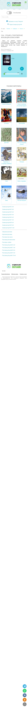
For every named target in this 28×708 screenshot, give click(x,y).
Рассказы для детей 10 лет (9, 255)
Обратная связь (14, 274)
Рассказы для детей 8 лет (8, 250)
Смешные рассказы (7, 231)
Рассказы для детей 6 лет (8, 245)
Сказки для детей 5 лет (8, 214)
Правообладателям (5, 274)
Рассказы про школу (7, 237)
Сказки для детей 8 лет (8, 222)
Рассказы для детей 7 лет (8, 247)
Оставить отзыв (23, 274)
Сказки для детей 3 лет (8, 209)
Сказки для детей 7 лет (8, 220)
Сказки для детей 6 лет (8, 217)
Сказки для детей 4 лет (8, 212)
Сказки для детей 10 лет (8, 227)
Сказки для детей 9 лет (8, 225)
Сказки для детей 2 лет (8, 206)
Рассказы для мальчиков (8, 239)
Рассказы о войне (6, 242)
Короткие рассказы (7, 234)
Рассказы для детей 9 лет (8, 253)
